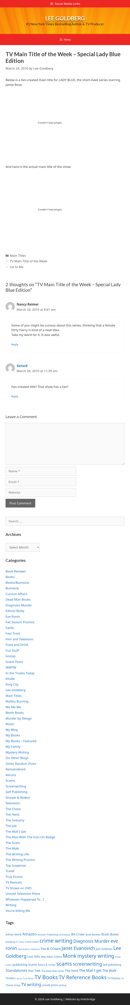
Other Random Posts (21, 763)
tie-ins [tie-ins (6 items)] (19, 978)
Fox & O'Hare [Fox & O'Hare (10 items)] (51, 948)
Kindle (10, 678)
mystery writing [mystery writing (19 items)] (95, 955)
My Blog (12, 730)
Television (13, 803)
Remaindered (15, 769)
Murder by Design (19, 718)
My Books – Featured (21, 741)
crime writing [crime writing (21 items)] (56, 940)
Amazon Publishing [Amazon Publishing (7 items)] (47, 934)
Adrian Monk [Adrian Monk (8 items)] (14, 934)
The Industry (15, 820)
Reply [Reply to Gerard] (14, 396)
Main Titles (18, 255)
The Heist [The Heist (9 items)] (71, 971)
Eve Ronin (13, 616)
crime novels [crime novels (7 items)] (32, 941)
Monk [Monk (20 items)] (69, 955)
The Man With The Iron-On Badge (30, 837)
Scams (10, 780)
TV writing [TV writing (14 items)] (31, 984)
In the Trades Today (20, 673)
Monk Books (15, 712)
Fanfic (10, 628)
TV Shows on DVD (19, 888)
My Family (13, 746)
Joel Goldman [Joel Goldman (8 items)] (104, 949)
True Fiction (14, 877)
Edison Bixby (15, 611)
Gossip (11, 656)
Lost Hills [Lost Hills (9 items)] (33, 957)
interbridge (87, 999)
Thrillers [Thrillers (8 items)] (11, 978)
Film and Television (20, 639)
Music (10, 724)
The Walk (12, 848)
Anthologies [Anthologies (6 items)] (64, 934)
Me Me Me (13, 707)
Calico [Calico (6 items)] (21, 942)
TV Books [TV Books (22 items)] (46, 977)
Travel (10, 871)
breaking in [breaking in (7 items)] (12, 941)
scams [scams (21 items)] (64, 963)
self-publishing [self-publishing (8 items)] (112, 964)
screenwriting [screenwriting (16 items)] (87, 964)
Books (10, 577)
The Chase (13, 809)
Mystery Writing (17, 752)
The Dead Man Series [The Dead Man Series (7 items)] (52, 971)
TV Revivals (14, 882)
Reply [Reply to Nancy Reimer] (14, 344)
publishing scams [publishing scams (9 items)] (25, 965)
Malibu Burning (17, 701)
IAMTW (11, 667)
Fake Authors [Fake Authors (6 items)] (24, 949)
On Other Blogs (17, 758)
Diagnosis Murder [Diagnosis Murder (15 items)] (91, 941)
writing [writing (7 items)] (62, 985)
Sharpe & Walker (18, 797)
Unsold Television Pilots (23, 893)
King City (12, 684)
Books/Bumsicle (17, 582)
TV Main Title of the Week (28, 261)
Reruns (11, 775)
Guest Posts (14, 662)
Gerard (22, 366)
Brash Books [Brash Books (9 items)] (110, 934)
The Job (11, 826)
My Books (13, 735)
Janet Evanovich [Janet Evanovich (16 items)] (78, 948)
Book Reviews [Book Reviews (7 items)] (93, 934)
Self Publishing (16, 792)
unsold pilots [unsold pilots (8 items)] (50, 985)
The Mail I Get (16, 831)
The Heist (12, 814)
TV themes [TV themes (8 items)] (114, 978)
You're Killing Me (18, 911)
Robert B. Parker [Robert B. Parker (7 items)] (47, 964)
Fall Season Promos (20, 622)
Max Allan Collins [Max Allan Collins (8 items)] (51, 956)
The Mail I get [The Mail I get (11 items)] (90, 970)
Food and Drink (17, 645)
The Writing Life (17, 854)
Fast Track (13, 633)
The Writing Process (20, 860)
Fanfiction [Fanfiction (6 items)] (35, 949)
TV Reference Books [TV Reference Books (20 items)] (83, 977)
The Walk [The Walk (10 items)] (109, 970)
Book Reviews (16, 571)
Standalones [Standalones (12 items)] (16, 970)
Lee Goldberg (65, 18)
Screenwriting (16, 786)
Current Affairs (16, 594)
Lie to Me (16, 267)
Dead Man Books (18, 599)
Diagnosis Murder (19, 605)
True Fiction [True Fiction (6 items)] (28, 978)
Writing (11, 905)
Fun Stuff (12, 650)
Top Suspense (16, 865)
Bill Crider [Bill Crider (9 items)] (78, 934)
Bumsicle (12, 588)
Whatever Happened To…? (25, 899)
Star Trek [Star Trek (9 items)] (34, 971)
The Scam (13, 843)
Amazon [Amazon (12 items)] (29, 934)
